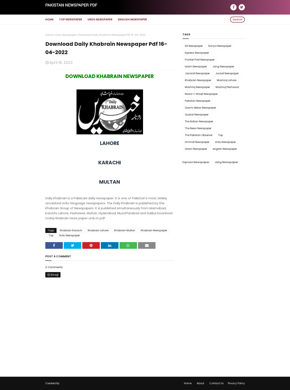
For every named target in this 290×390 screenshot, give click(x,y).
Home (49, 35)
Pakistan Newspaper (197, 101)
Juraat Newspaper (227, 73)
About (200, 383)
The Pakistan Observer (198, 135)
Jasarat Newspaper (197, 73)
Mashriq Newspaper (197, 87)
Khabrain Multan (124, 230)
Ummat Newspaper (197, 142)
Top (51, 235)
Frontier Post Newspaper (200, 59)
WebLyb (65, 383)
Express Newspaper (197, 52)
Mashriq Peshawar (227, 87)
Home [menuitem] (49, 19)
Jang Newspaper (223, 66)
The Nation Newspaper (199, 121)
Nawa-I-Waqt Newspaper (201, 94)
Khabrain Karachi (71, 230)
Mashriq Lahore (226, 80)
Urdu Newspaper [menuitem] (100, 19)
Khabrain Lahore (98, 230)
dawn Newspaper (196, 149)
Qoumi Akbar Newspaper (200, 107)
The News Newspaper (198, 128)
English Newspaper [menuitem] (132, 19)
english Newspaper (225, 149)
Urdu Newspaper (65, 35)
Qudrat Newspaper (197, 114)
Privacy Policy (236, 383)
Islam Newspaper (196, 66)
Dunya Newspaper (219, 46)
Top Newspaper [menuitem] (70, 19)
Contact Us (216, 383)
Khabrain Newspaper (154, 230)
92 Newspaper (194, 46)
